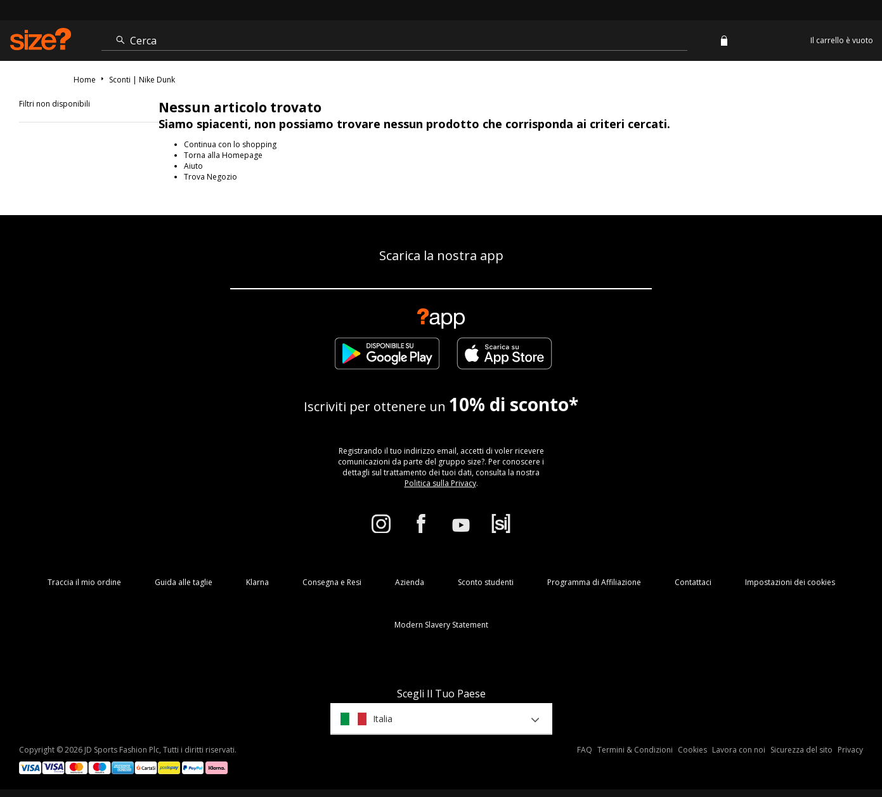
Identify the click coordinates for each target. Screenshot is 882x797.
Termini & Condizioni (635, 749)
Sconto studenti (486, 582)
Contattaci (693, 582)
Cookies (692, 749)
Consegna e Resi (331, 582)
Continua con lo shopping (230, 144)
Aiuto (193, 166)
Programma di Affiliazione (594, 582)
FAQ (584, 749)
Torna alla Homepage (223, 155)
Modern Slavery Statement (441, 624)
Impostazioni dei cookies (790, 582)
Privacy (850, 749)
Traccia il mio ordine (84, 582)
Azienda (409, 582)
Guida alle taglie (183, 582)
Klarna (257, 582)
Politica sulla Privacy (440, 483)
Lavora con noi (738, 749)
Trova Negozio (210, 176)
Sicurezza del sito (801, 749)
